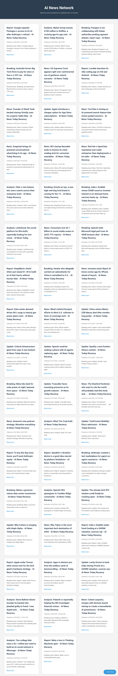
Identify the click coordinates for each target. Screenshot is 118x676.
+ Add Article (110, 672)
